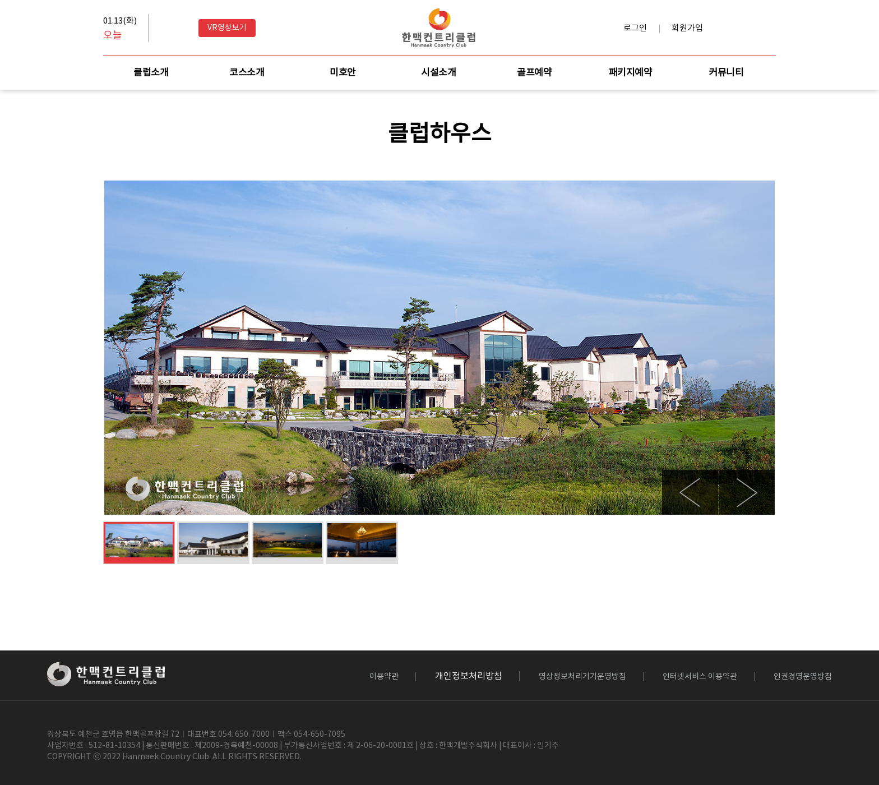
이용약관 (384, 676)
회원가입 (687, 28)
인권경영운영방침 (803, 676)
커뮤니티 (726, 72)
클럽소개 (150, 72)
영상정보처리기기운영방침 (582, 676)
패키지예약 (631, 72)
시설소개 (438, 72)
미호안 (343, 72)
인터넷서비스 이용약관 (700, 676)
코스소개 (246, 72)
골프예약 (534, 72)
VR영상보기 (227, 28)
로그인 (635, 28)
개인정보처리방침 (468, 676)
